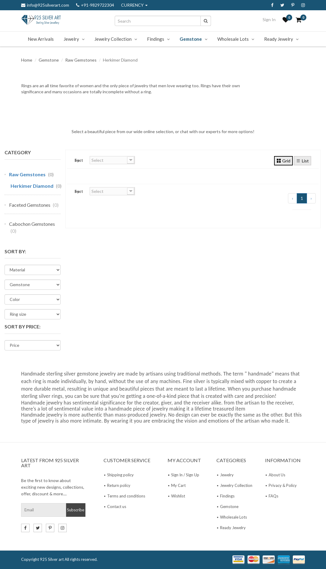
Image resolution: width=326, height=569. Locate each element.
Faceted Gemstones (34, 205)
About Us (277, 474)
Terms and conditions (126, 496)
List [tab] (302, 160)
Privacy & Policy (283, 485)
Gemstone (191, 39)
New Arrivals (41, 39)
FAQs (273, 496)
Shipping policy (120, 474)
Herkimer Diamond (36, 186)
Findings (155, 39)
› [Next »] (311, 198)
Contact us (116, 506)
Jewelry (71, 39)
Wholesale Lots (233, 39)
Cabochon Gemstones (32, 227)
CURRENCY (134, 5)
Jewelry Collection (113, 39)
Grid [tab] (283, 160)
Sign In (269, 19)
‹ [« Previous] (292, 198)
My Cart (178, 485)
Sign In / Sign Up (185, 474)
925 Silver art (52, 559)
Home (26, 59)
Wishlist (178, 496)
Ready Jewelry (278, 39)
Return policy (118, 485)
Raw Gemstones (81, 59)
